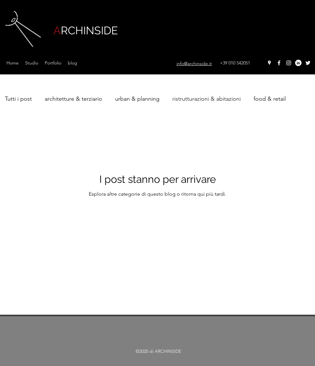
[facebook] (279, 63)
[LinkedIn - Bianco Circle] (298, 63)
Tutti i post (18, 98)
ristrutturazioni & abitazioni (206, 98)
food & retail (270, 98)
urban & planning (137, 98)
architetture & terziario (73, 98)
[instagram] (288, 63)
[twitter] (308, 63)
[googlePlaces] (269, 63)
